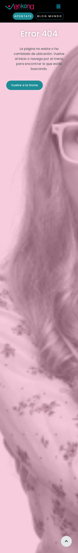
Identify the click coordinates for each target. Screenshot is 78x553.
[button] (58, 6)
